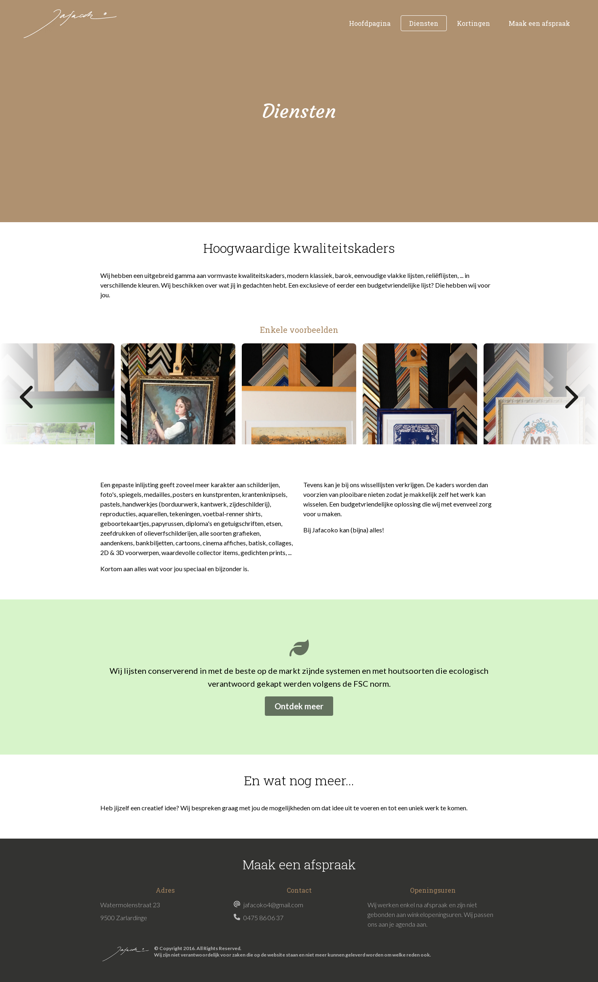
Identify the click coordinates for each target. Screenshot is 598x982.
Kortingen (473, 23)
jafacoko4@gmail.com (273, 904)
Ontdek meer (299, 706)
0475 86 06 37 (263, 917)
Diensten (423, 23)
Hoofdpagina (370, 23)
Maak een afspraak (539, 23)
